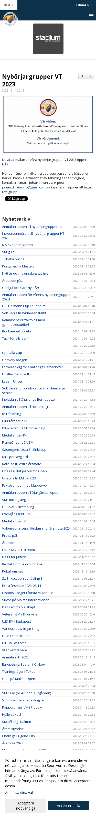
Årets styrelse (13, 728)
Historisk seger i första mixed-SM (27, 592)
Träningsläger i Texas (18, 671)
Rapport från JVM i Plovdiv (22, 707)
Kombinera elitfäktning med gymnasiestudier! (23, 322)
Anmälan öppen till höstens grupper (30, 406)
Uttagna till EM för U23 (19, 478)
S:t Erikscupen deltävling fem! (24, 700)
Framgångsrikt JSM (16, 514)
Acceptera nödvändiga (25, 806)
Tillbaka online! (13, 259)
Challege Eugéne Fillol (19, 736)
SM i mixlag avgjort (16, 499)
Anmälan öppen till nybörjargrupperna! (32, 226)
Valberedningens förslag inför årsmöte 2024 (36, 528)
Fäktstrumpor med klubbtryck (24, 485)
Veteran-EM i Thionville (19, 614)
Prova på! (9, 535)
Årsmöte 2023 (12, 743)
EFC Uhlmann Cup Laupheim (23, 306)
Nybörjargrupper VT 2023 (32, 80)
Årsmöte (8, 542)
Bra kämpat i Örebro (18, 331)
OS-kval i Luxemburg (18, 507)
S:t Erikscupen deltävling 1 (22, 578)
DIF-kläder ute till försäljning (23, 428)
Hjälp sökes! (11, 714)
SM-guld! (8, 252)
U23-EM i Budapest (16, 621)
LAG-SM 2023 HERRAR (18, 549)
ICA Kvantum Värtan (17, 244)
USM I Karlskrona (15, 635)
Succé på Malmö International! (25, 600)
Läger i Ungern (13, 381)
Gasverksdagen (14, 359)
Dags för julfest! (14, 557)
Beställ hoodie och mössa (22, 564)
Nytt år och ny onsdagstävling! (25, 273)
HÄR (5, 164)
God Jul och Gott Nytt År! (20, 287)
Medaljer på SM (14, 521)
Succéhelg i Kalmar (16, 721)
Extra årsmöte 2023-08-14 (21, 585)
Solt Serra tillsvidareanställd (24, 313)
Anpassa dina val (19, 792)
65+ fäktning (11, 413)
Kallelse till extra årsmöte (21, 464)
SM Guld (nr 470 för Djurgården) (26, 693)
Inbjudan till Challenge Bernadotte (28, 399)
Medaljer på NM (14, 435)
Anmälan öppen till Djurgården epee (30, 492)
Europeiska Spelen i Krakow (24, 664)
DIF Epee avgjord (15, 456)
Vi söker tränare (14, 650)
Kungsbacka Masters (18, 266)
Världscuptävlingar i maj (20, 628)
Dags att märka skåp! (18, 607)
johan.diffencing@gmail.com (24, 187)
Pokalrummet (12, 571)
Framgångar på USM (18, 442)
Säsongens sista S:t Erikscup (24, 449)
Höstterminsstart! (15, 374)
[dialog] (48, 784)
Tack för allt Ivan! (15, 338)
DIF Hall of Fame (14, 643)
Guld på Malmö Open (18, 678)
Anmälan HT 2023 (15, 657)
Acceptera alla (68, 805)
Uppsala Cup (12, 352)
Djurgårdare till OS (16, 421)
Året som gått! (13, 280)
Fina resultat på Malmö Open (24, 471)
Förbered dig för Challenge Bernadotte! (32, 367)
